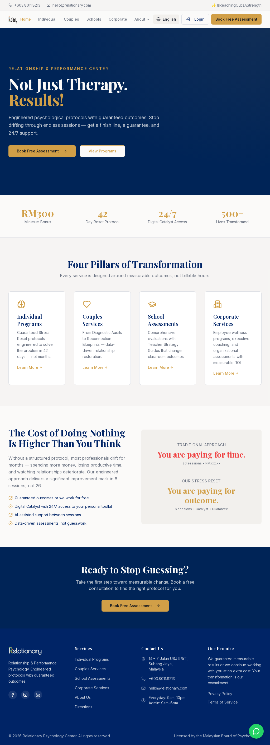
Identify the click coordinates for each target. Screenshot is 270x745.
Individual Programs (92, 659)
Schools (93, 19)
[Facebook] (12, 695)
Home (25, 19)
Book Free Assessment (236, 19)
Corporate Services (92, 688)
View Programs (102, 151)
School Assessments (92, 678)
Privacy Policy (220, 693)
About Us (83, 697)
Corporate (118, 19)
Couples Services (90, 669)
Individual (47, 19)
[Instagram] (25, 695)
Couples (71, 19)
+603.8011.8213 (162, 678)
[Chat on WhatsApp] (256, 731)
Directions (83, 707)
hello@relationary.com (168, 688)
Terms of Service (223, 702)
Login (195, 19)
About (142, 19)
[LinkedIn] (38, 695)
